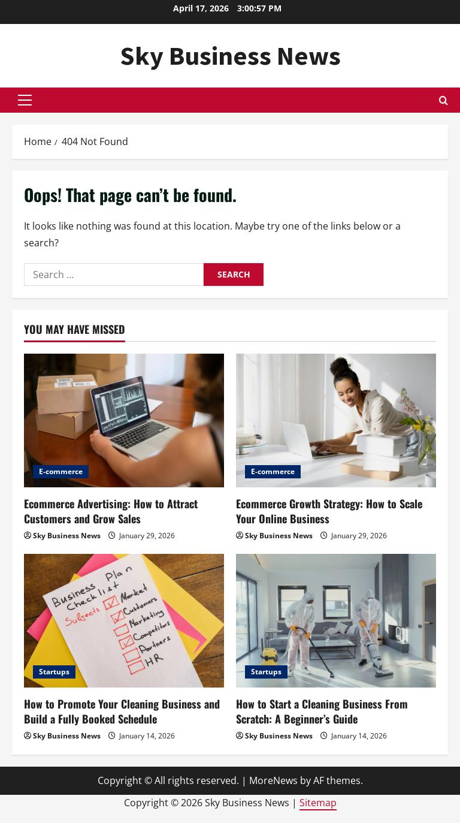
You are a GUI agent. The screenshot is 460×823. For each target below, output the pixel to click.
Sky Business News (230, 55)
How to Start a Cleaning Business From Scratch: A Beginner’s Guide (322, 711)
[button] (25, 100)
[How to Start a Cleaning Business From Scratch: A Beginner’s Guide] (336, 621)
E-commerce (61, 471)
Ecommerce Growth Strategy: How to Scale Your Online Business (329, 511)
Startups (54, 672)
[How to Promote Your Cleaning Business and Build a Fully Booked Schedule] (124, 621)
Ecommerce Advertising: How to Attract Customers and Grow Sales (111, 511)
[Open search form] (443, 100)
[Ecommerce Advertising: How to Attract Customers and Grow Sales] (124, 420)
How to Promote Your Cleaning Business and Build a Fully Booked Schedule (122, 711)
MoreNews (273, 780)
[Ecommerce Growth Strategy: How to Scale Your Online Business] (336, 420)
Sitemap (318, 802)
